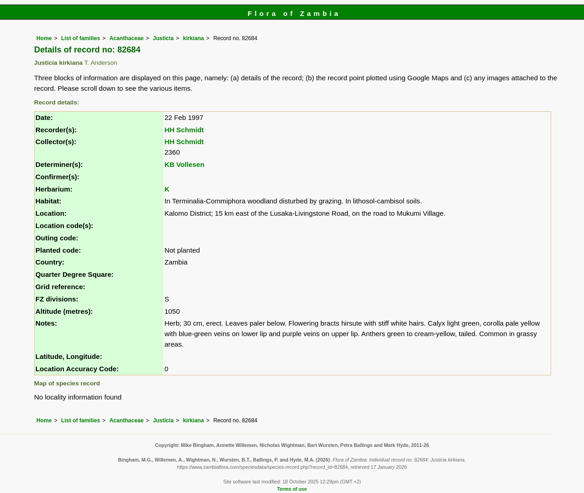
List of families (80, 38)
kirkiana (193, 38)
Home (44, 38)
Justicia (163, 38)
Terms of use (292, 489)
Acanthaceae (127, 38)
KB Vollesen (184, 164)
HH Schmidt (183, 130)
